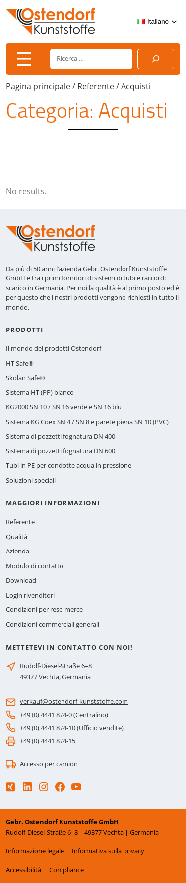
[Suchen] (155, 59)
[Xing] (10, 787)
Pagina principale (38, 86)
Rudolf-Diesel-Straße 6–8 (56, 666)
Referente (95, 86)
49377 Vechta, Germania (55, 676)
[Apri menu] (24, 59)
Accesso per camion (49, 763)
